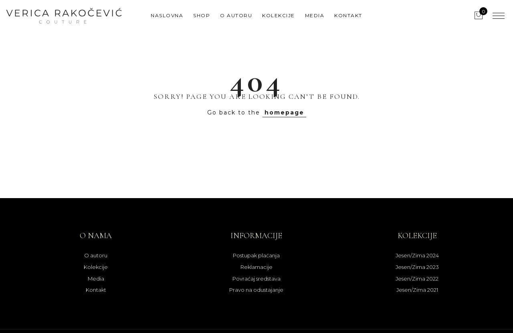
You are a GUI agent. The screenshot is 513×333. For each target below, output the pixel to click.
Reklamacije (256, 267)
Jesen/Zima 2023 (417, 267)
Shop (201, 15)
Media (315, 15)
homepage (284, 112)
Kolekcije (278, 15)
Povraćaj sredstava (256, 278)
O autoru (236, 15)
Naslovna (167, 15)
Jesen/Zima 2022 (417, 278)
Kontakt (348, 15)
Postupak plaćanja (256, 255)
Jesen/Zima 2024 (417, 255)
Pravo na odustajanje (256, 290)
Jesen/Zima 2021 (417, 290)
